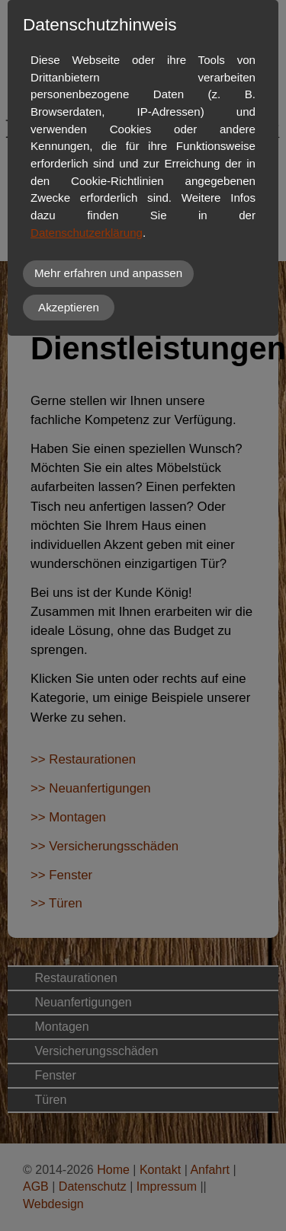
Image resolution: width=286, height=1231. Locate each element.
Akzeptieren (68, 307)
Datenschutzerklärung (87, 232)
